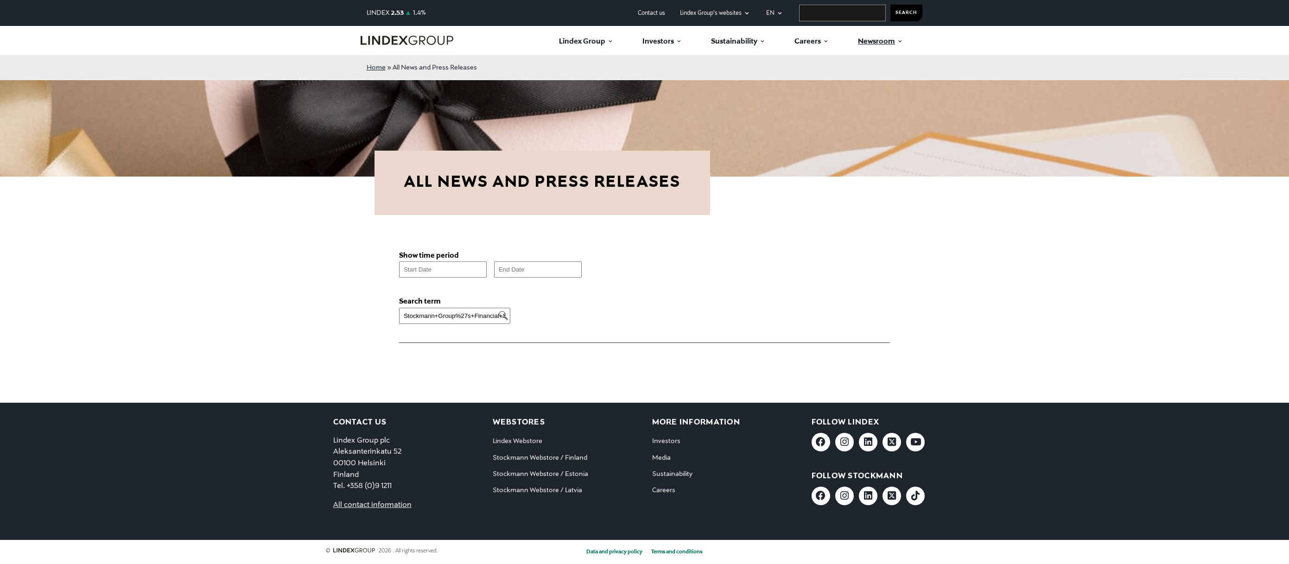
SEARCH (906, 12)
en (770, 13)
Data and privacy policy (614, 552)
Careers (807, 42)
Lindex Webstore (517, 441)
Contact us (651, 13)
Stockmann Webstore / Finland (540, 458)
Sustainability (734, 42)
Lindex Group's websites (711, 13)
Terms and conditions (676, 552)
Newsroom (876, 42)
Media (661, 458)
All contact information (372, 505)
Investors (658, 42)
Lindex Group (582, 42)
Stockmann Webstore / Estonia (540, 474)
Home (376, 67)
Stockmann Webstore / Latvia (537, 490)
